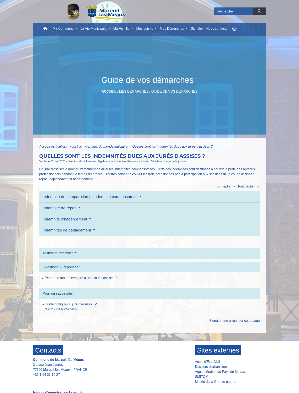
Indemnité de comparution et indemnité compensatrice (91, 197)
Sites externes (218, 350)
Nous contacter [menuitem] (217, 28)
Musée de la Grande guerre (215, 381)
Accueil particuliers (53, 146)
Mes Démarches (133, 91)
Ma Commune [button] (64, 28)
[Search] (233, 11)
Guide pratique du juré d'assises (71, 304)
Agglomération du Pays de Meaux (220, 371)
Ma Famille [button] (122, 28)
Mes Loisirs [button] (145, 28)
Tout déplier (249, 186)
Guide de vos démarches (174, 91)
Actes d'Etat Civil (207, 362)
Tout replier (226, 186)
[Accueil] (85, 11)
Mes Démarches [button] (172, 28)
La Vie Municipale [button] (93, 28)
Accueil (109, 91)
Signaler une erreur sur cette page (234, 320)
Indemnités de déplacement (67, 230)
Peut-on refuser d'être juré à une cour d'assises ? (81, 278)
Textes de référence (58, 253)
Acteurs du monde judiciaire (108, 146)
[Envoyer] (259, 11)
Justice (77, 146)
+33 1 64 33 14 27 (46, 374)
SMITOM (201, 376)
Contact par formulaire (52, 381)
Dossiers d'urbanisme (211, 367)
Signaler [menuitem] (197, 28)
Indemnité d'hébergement (65, 219)
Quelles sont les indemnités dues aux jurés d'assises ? (172, 146)
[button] (45, 29)
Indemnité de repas (60, 208)
